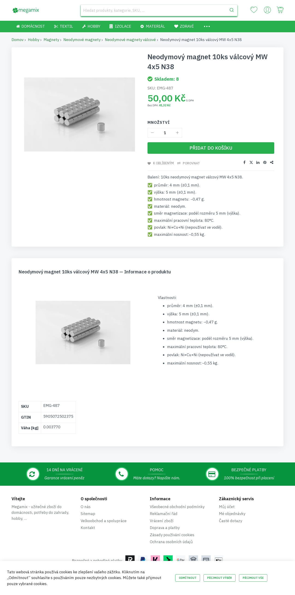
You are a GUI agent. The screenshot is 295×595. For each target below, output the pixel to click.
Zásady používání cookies (172, 534)
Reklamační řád (163, 513)
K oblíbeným (163, 163)
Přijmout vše (253, 578)
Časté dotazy (230, 520)
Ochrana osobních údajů (171, 541)
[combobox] (159, 10)
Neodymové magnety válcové (130, 39)
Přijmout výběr (219, 578)
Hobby (33, 39)
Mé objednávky (232, 513)
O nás (86, 506)
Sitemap (88, 513)
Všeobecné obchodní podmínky (177, 506)
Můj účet (227, 506)
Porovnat (191, 163)
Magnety (51, 39)
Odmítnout (187, 578)
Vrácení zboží (162, 520)
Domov (18, 39)
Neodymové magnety (81, 39)
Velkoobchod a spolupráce (104, 520)
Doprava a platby (165, 527)
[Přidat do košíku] (211, 148)
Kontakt (88, 527)
